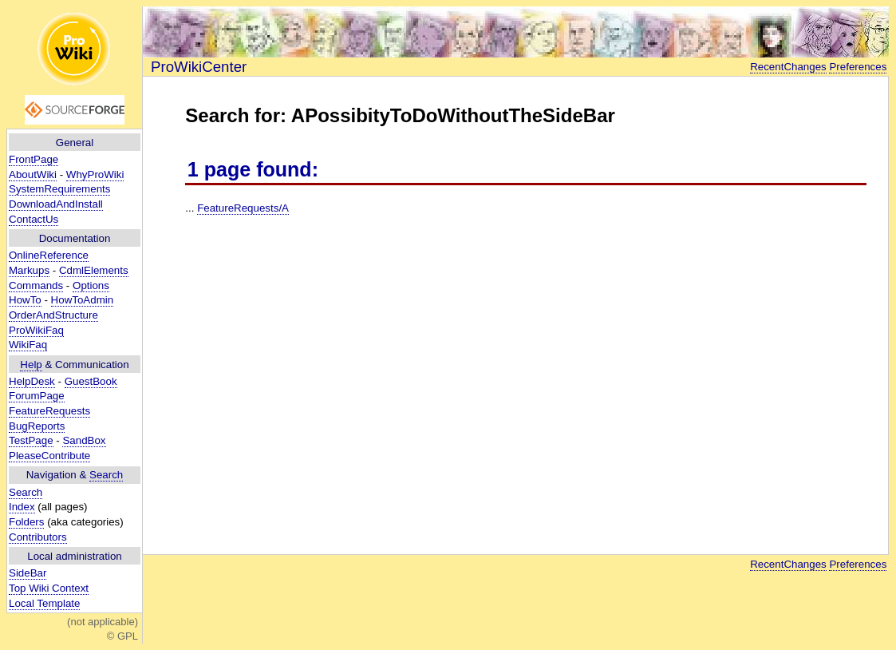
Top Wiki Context (49, 588)
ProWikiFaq (36, 330)
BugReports (37, 426)
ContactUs (33, 219)
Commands (36, 285)
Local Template (44, 603)
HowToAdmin (82, 300)
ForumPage (37, 396)
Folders (26, 522)
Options (91, 285)
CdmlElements (93, 270)
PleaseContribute (49, 456)
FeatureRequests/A (243, 208)
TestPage (31, 440)
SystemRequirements (59, 189)
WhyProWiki (95, 174)
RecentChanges (788, 67)
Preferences (857, 67)
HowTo (25, 300)
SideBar (27, 573)
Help (30, 365)
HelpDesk (32, 381)
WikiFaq (28, 345)
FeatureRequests (49, 411)
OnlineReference (49, 255)
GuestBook (91, 381)
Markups (29, 270)
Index (22, 507)
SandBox (83, 440)
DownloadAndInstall (56, 204)
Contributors (38, 537)
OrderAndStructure (53, 315)
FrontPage (33, 159)
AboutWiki (33, 174)
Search (106, 475)
